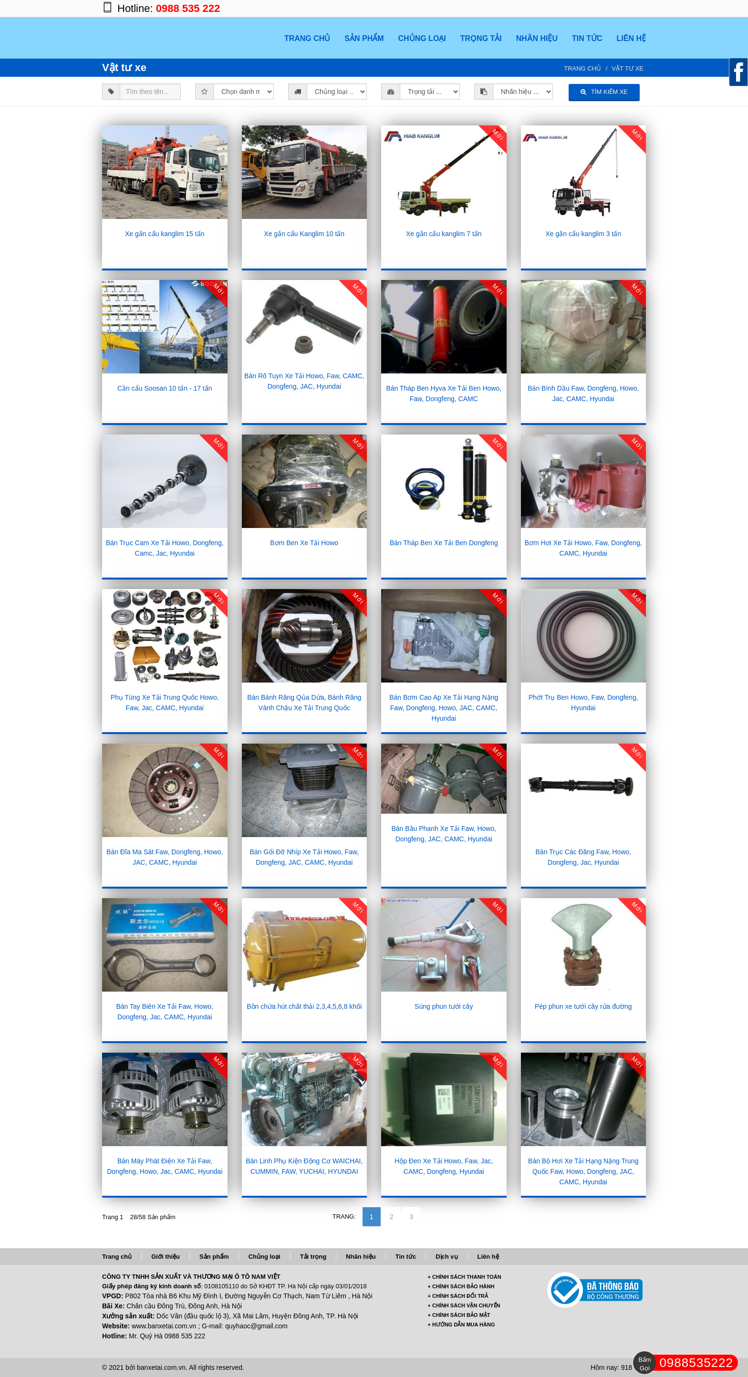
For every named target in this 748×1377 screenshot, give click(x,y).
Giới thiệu (165, 1256)
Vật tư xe (628, 68)
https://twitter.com (617, 8)
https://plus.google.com (598, 8)
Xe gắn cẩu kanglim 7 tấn (444, 234)
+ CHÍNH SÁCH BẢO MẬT (459, 1315)
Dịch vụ (446, 1256)
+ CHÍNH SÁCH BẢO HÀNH (461, 1286)
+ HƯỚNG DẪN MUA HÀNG (461, 1324)
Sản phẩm (214, 1256)
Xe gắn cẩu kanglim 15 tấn (164, 234)
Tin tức (405, 1256)
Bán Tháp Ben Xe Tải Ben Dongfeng (444, 543)
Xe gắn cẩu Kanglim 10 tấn (304, 234)
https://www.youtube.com (636, 8)
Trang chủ (582, 68)
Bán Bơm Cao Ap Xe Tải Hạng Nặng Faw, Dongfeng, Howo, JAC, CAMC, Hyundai (443, 708)
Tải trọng (313, 1256)
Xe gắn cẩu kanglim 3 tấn (583, 234)
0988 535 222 (188, 8)
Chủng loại (264, 1256)
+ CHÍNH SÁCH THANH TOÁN (464, 1277)
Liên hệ (488, 1256)
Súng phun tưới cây (444, 1006)
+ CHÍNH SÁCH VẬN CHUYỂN (464, 1305)
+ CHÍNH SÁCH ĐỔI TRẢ (458, 1296)
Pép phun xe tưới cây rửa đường (583, 1006)
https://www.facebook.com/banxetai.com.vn (579, 8)
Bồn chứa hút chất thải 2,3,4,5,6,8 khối (304, 1006)
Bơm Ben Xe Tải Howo (304, 543)
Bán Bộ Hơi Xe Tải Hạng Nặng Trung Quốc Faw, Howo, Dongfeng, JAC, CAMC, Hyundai (583, 1171)
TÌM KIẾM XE (604, 91)
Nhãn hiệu (361, 1256)
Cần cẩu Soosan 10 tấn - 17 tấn (164, 388)
